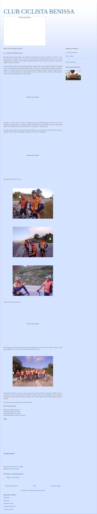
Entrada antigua (56, 486)
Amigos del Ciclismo (9, 506)
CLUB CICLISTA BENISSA (39, 11)
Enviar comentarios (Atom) (37, 490)
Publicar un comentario (13, 477)
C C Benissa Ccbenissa (71, 52)
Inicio (34, 486)
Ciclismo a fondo (8, 509)
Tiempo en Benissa (25, 17)
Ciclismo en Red (8, 503)
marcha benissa (14, 469)
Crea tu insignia (69, 56)
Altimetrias (7, 497)
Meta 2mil (6, 500)
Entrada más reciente (11, 486)
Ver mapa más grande (9, 453)
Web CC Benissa (71, 62)
